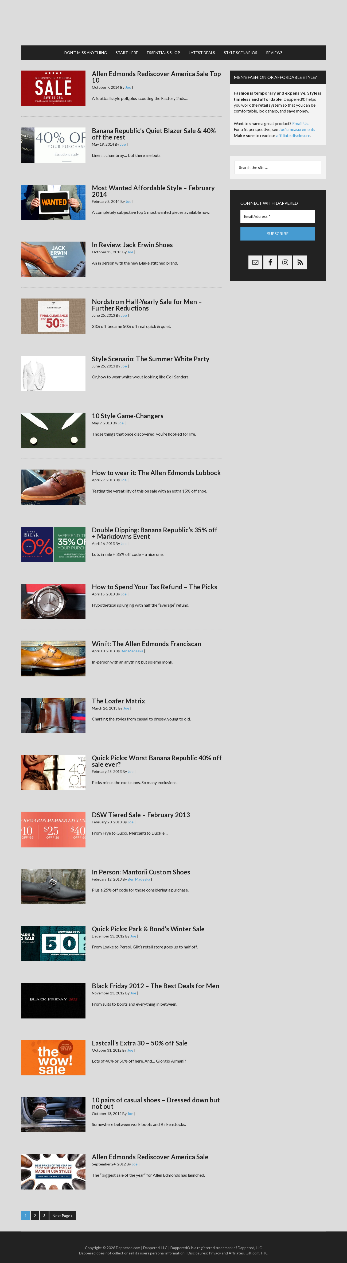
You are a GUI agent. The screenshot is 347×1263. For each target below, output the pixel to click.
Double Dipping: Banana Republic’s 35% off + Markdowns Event (154, 528)
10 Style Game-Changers (127, 410)
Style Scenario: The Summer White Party (150, 353)
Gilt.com (252, 1247)
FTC (264, 1247)
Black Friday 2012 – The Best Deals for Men (155, 980)
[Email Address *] (277, 211)
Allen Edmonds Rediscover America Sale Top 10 (156, 71)
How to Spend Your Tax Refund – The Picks (154, 581)
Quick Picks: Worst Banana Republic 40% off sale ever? (157, 756)
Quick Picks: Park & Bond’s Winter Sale (148, 923)
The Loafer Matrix (118, 695)
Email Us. (300, 118)
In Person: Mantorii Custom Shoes (141, 866)
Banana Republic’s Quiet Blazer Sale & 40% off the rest (154, 128)
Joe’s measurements (297, 123)
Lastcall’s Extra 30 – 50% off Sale (140, 1037)
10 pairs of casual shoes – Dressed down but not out (156, 1098)
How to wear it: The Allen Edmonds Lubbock (156, 467)
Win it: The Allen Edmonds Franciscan (146, 638)
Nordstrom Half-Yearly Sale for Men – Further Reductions (147, 299)
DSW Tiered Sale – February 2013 (141, 809)
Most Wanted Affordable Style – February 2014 (153, 186)
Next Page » (63, 1210)
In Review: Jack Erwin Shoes (132, 239)
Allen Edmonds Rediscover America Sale (150, 1151)
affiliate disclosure (293, 130)
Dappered (173, 20)
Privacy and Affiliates (226, 1247)
